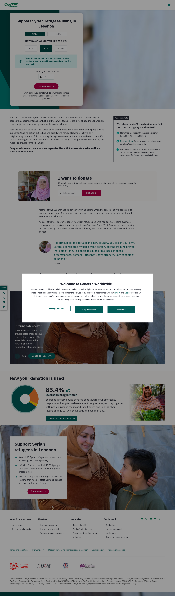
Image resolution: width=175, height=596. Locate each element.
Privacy (117, 293)
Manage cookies (56, 309)
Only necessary (89, 309)
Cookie (128, 293)
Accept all (121, 309)
